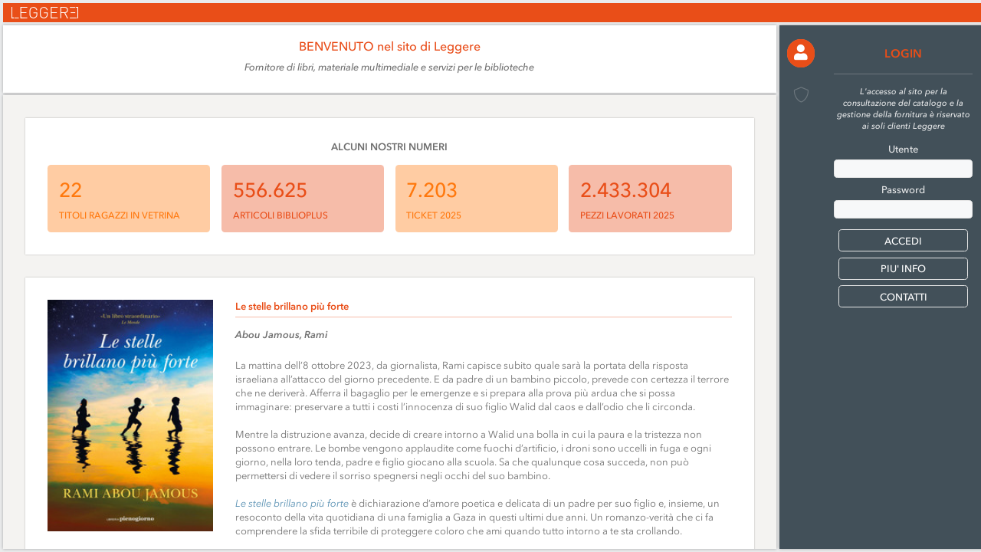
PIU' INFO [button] (903, 268)
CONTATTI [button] (903, 297)
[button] (801, 53)
